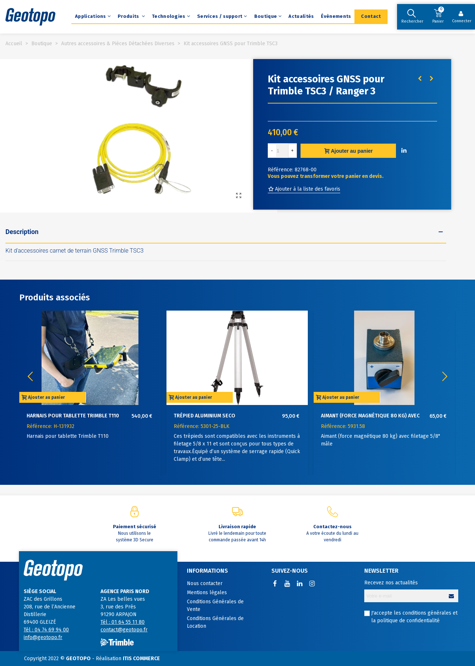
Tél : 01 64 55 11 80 (123, 622)
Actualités (301, 16)
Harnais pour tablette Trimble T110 (73, 416)
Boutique (265, 16)
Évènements (336, 16)
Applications (90, 16)
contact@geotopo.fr (124, 630)
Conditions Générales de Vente (215, 605)
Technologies (168, 16)
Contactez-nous (332, 526)
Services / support (219, 16)
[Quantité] (282, 150)
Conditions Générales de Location (215, 622)
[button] (444, 376)
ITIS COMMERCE (141, 658)
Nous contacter (205, 583)
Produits (129, 16)
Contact (371, 16)
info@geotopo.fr (43, 637)
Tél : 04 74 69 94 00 (46, 630)
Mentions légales (207, 592)
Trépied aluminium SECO (204, 416)
